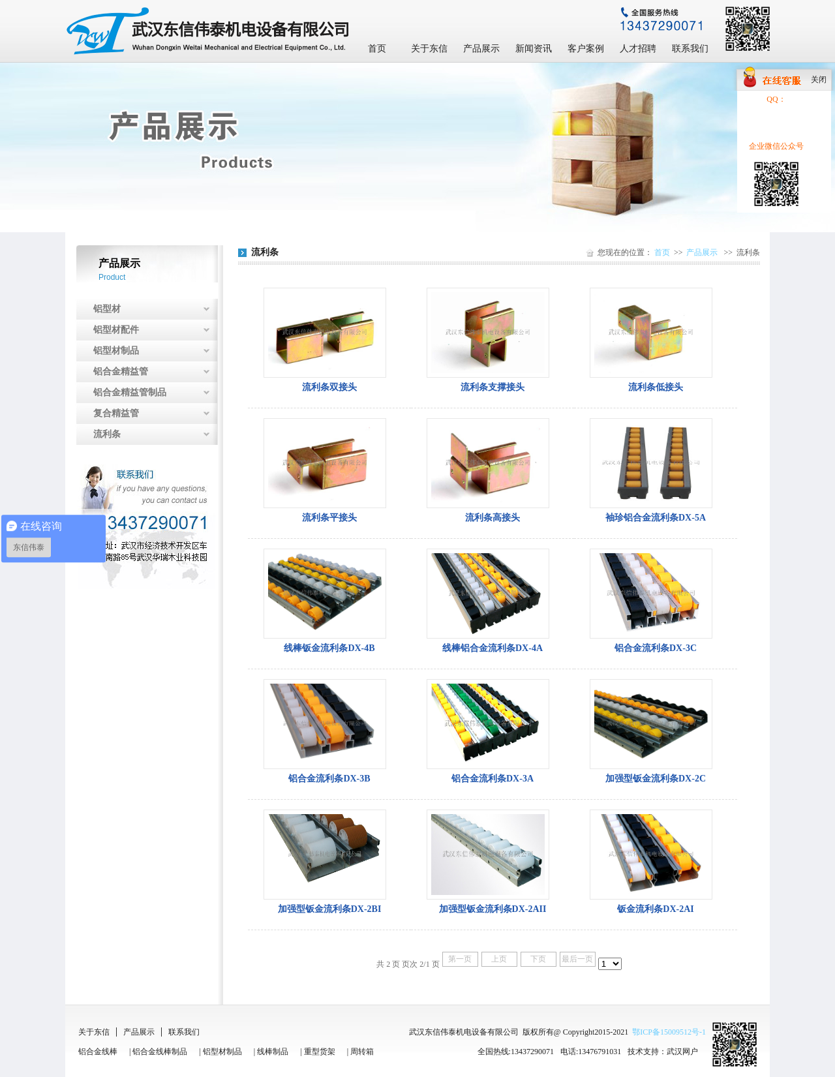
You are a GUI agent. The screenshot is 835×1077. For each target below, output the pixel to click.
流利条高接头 (492, 518)
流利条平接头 (329, 518)
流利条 (107, 434)
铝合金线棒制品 (159, 1051)
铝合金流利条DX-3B (329, 778)
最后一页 (577, 958)
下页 (538, 958)
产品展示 (481, 48)
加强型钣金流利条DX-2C (655, 778)
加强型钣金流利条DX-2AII (493, 909)
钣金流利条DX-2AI (655, 909)
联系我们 (690, 48)
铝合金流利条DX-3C (656, 648)
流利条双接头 (329, 387)
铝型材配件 (116, 330)
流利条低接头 (655, 387)
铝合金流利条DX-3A (492, 778)
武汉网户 (682, 1051)
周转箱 (362, 1051)
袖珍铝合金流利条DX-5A (655, 518)
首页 (377, 48)
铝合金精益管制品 (129, 392)
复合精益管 (116, 413)
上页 (499, 958)
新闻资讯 (533, 48)
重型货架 (319, 1051)
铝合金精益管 (120, 371)
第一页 (460, 958)
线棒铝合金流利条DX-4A (492, 648)
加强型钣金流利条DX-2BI (330, 909)
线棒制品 (272, 1051)
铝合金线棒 (97, 1051)
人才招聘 (638, 48)
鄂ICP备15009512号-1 (669, 1032)
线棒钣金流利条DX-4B (329, 648)
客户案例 (586, 48)
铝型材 (107, 309)
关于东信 (429, 48)
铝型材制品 (116, 351)
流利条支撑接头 (492, 387)
